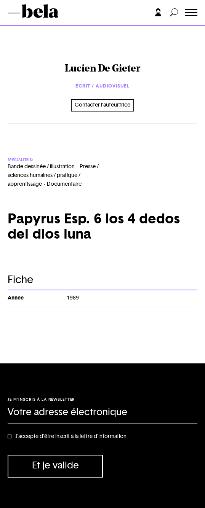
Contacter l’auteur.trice (102, 105)
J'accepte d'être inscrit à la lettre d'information (71, 436)
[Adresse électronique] (102, 412)
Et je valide (55, 465)
